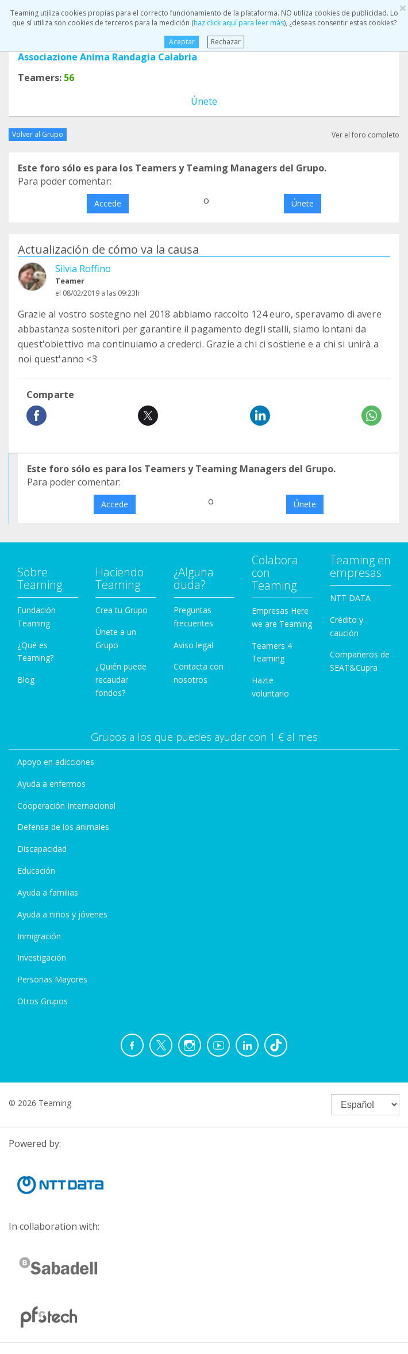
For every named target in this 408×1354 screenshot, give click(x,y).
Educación (36, 870)
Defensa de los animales (63, 826)
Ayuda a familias (47, 892)
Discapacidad (42, 848)
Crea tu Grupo (121, 610)
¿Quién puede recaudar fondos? (121, 679)
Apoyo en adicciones (55, 761)
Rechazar (226, 42)
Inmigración (39, 936)
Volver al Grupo (37, 134)
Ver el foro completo (365, 135)
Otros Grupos (42, 1001)
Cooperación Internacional (66, 805)
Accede (107, 203)
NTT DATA (350, 597)
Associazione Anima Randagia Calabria (107, 57)
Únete (204, 101)
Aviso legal (193, 645)
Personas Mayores (52, 979)
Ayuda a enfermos (51, 783)
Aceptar (181, 42)
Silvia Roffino (83, 268)
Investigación (41, 957)
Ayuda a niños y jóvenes (62, 914)
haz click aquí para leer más (239, 23)
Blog (25, 679)
